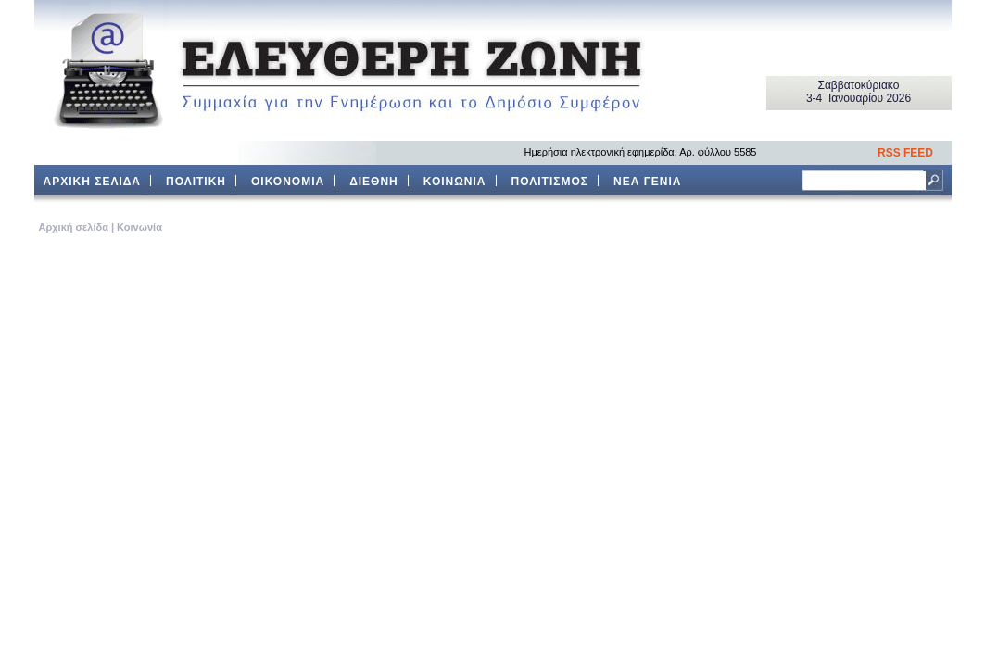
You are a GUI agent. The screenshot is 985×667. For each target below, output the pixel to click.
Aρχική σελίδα (73, 227)
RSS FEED (905, 152)
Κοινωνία (139, 227)
